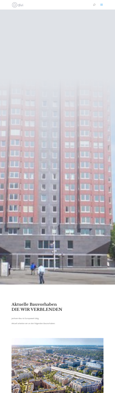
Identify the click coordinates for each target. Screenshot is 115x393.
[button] (5, 387)
